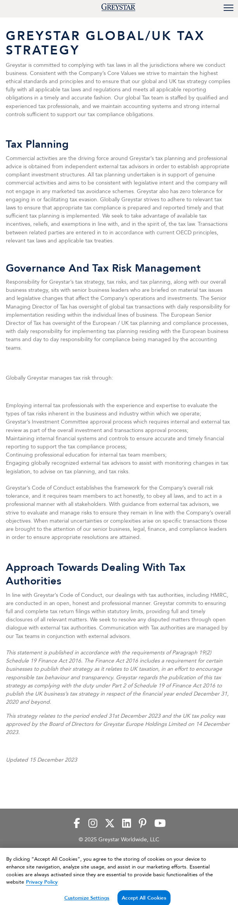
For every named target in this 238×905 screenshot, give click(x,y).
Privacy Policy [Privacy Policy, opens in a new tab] (42, 884)
